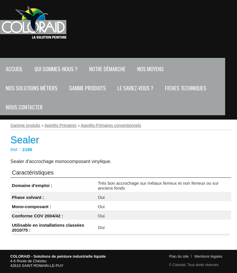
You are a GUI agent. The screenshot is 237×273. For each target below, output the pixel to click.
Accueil (14, 69)
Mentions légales (208, 256)
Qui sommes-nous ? (56, 69)
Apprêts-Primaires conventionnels (111, 125)
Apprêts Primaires (61, 125)
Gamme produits (87, 88)
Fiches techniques (185, 88)
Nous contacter (24, 107)
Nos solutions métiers (32, 88)
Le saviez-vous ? (135, 88)
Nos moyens (150, 69)
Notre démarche (107, 69)
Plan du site (178, 256)
